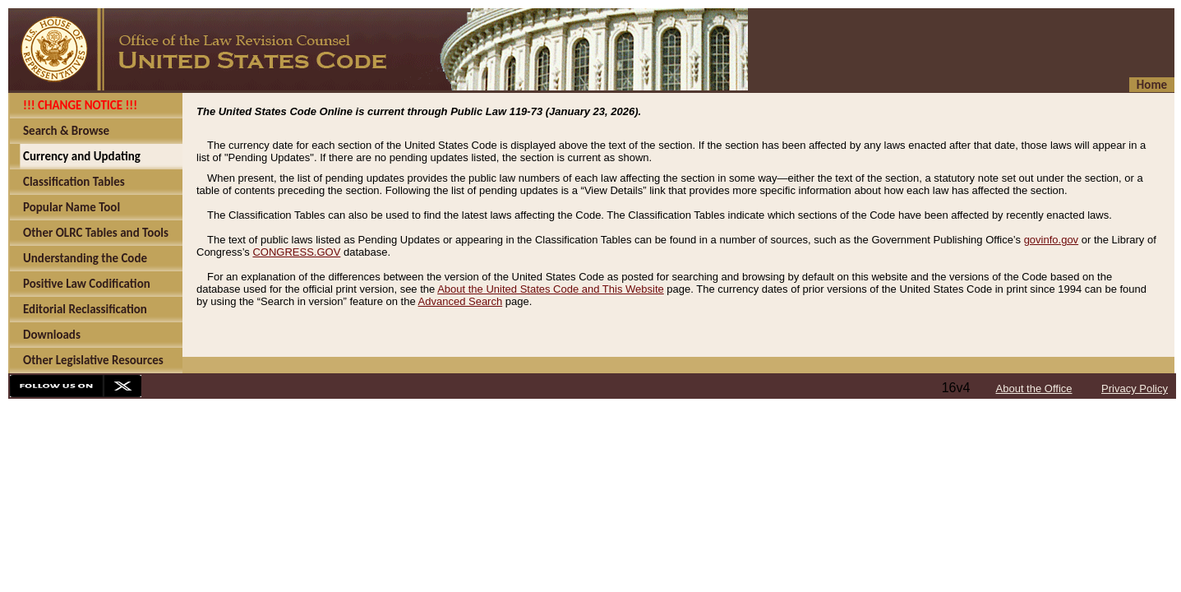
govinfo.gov (1051, 240)
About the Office (1034, 388)
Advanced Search (460, 301)
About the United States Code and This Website (550, 289)
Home (1152, 84)
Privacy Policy (1134, 388)
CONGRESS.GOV (296, 252)
